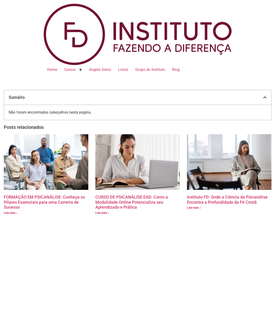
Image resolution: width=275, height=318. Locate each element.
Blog (176, 69)
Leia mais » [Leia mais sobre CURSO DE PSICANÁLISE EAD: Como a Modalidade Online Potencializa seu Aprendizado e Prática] (102, 213)
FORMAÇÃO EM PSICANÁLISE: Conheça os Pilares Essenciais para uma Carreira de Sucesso (44, 202)
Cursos (70, 69)
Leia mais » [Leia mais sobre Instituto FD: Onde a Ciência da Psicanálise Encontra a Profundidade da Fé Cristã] (194, 207)
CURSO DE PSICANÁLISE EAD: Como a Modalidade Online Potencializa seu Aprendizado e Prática (131, 202)
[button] (265, 97)
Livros (123, 69)
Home (52, 69)
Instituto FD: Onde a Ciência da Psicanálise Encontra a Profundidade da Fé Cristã (227, 200)
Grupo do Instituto (150, 69)
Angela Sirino (100, 69)
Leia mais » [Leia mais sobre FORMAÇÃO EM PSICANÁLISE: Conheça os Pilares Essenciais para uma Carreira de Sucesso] (11, 213)
